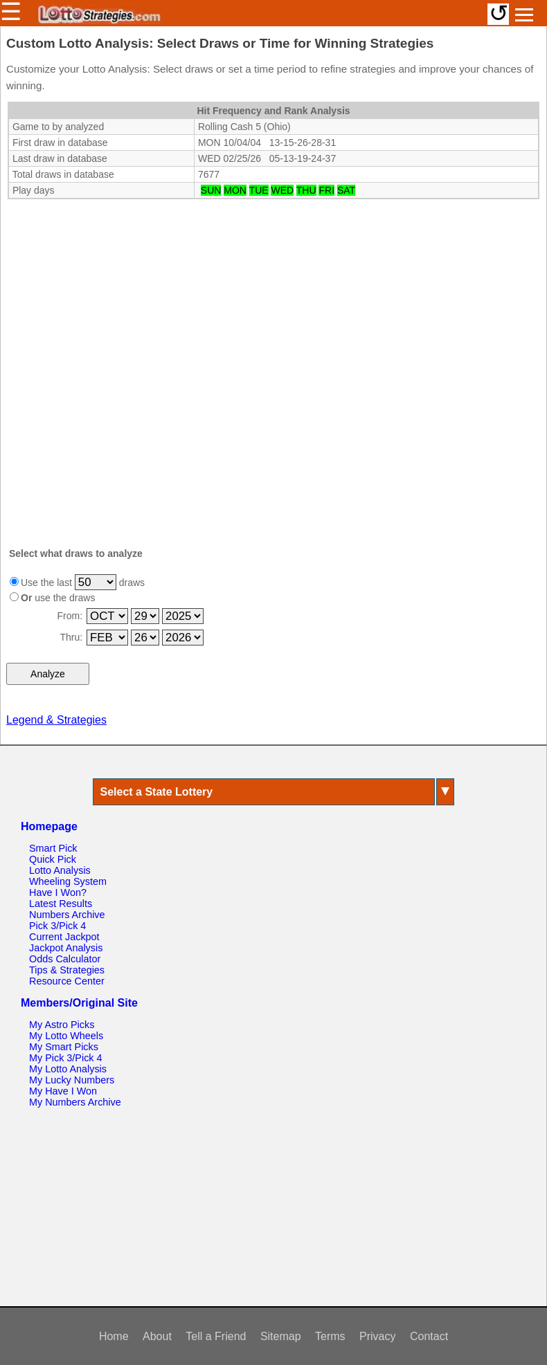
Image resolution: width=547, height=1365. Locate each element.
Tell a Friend (216, 1336)
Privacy (377, 1336)
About (157, 1336)
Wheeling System (68, 881)
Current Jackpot (64, 936)
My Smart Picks (63, 1046)
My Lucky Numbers (71, 1079)
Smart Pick (53, 848)
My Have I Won (63, 1091)
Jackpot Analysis (65, 947)
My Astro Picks (61, 1024)
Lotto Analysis (60, 870)
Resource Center (67, 981)
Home (114, 1336)
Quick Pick (52, 859)
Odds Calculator (64, 958)
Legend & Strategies (56, 720)
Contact (429, 1336)
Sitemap (280, 1336)
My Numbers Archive (75, 1102)
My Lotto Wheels (66, 1035)
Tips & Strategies (67, 969)
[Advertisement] (273, 287)
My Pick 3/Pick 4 (65, 1057)
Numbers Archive (67, 914)
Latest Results (60, 903)
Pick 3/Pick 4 (57, 925)
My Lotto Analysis (68, 1068)
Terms (330, 1336)
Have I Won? (58, 892)
